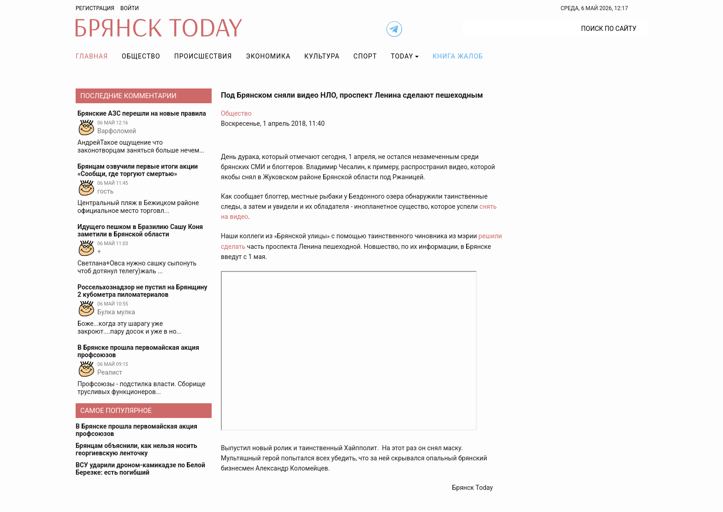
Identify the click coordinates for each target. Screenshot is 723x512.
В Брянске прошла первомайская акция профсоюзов (136, 430)
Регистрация (95, 8)
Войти (129, 8)
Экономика (268, 56)
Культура (321, 56)
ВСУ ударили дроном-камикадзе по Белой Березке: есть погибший (140, 468)
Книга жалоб (458, 56)
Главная (92, 56)
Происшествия (203, 56)
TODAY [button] (402, 56)
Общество (141, 56)
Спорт (365, 56)
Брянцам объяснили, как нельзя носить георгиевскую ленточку (136, 449)
